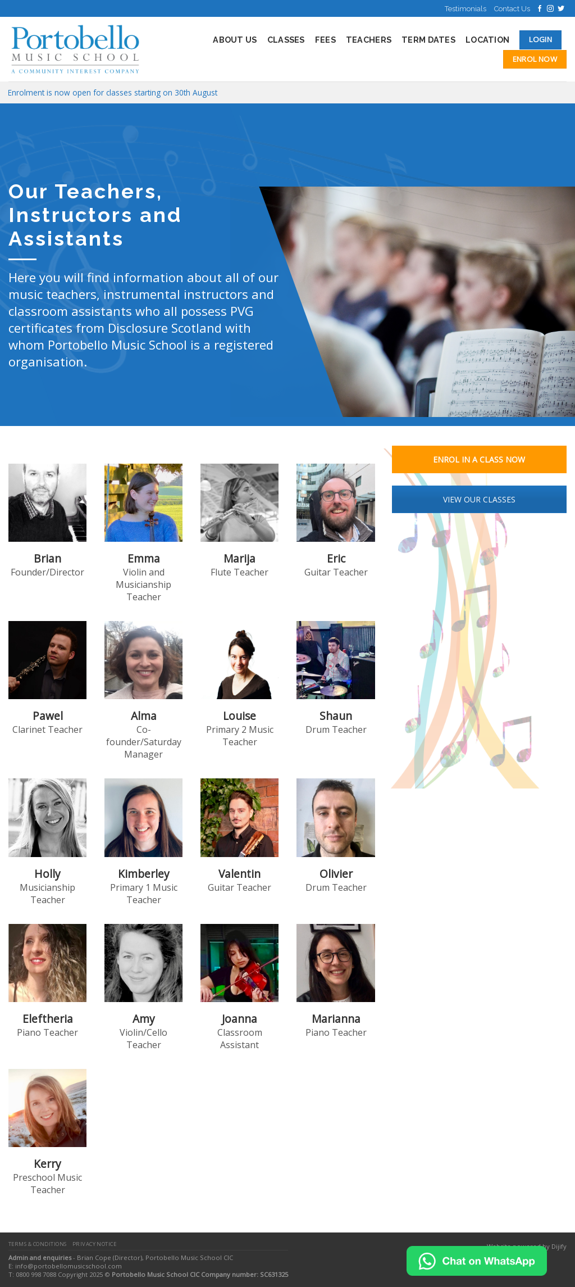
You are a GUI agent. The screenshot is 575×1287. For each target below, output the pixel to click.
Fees (325, 39)
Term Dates (428, 39)
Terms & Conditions (37, 1244)
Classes (286, 39)
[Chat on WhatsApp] (477, 1260)
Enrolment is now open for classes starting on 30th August (112, 92)
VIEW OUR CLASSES (479, 499)
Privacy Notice (94, 1244)
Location (487, 39)
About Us (235, 39)
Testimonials (465, 8)
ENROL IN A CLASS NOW (479, 459)
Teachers (368, 39)
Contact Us (512, 8)
